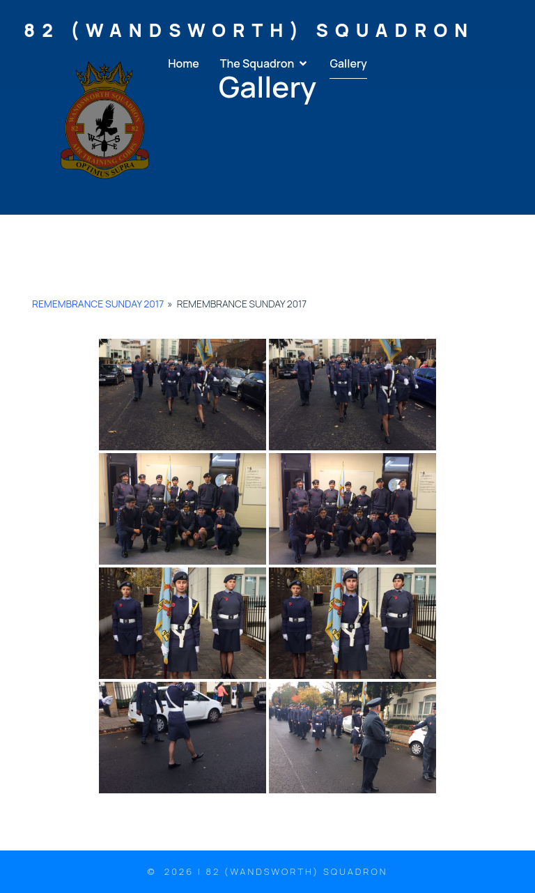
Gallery (347, 64)
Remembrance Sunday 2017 (98, 303)
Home (183, 64)
